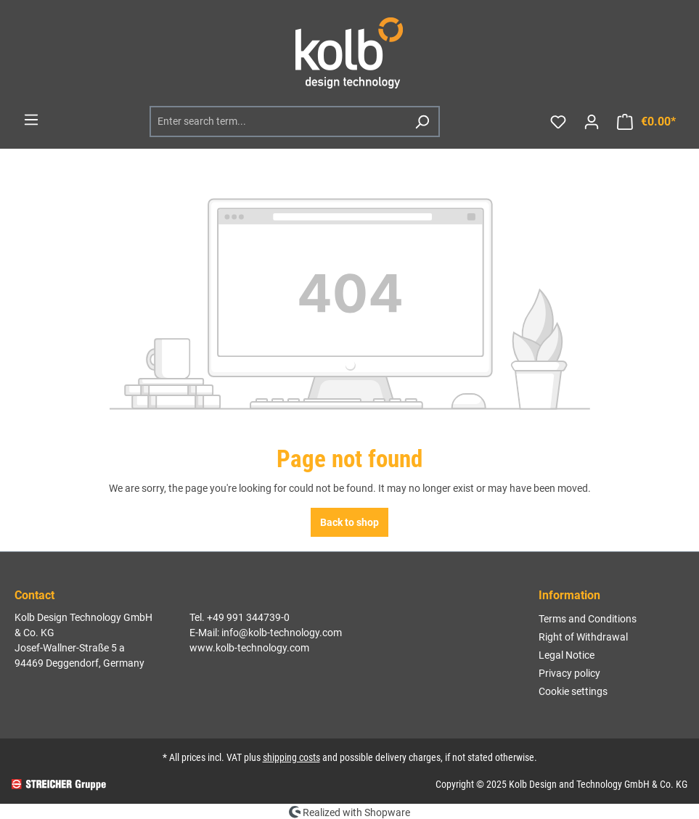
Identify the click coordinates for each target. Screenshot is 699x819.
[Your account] (591, 122)
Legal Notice (566, 655)
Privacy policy (569, 673)
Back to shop (349, 522)
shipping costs (291, 757)
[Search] (421, 121)
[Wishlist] (558, 122)
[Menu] (31, 119)
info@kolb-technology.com (281, 632)
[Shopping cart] (646, 122)
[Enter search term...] (278, 121)
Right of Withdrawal (583, 637)
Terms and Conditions (588, 619)
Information (569, 595)
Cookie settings (573, 691)
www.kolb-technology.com (249, 648)
